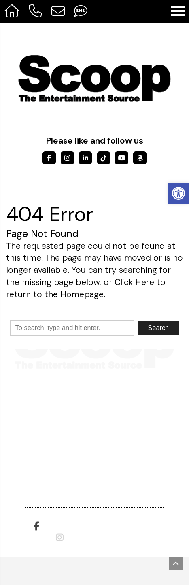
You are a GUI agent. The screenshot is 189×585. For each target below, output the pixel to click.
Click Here (134, 282)
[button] (178, 193)
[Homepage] (12, 11)
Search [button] (158, 327)
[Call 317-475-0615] (35, 11)
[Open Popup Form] (58, 11)
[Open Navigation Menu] (178, 11)
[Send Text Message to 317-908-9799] (81, 11)
